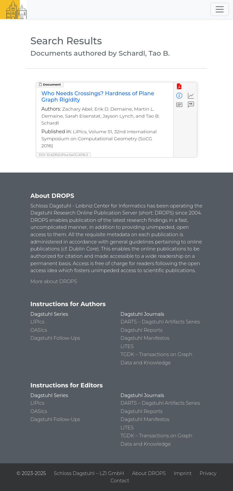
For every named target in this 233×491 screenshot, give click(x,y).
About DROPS (149, 473)
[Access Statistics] (191, 95)
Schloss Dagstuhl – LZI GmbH (89, 473)
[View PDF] (179, 86)
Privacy (208, 473)
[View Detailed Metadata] (179, 95)
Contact (119, 481)
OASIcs (38, 330)
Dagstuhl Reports (142, 330)
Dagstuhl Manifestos (145, 338)
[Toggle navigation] (219, 9)
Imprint (183, 473)
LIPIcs (37, 322)
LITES (127, 346)
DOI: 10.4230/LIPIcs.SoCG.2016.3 (63, 155)
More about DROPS (53, 281)
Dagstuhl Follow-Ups (55, 338)
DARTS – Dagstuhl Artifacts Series (160, 322)
